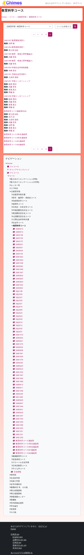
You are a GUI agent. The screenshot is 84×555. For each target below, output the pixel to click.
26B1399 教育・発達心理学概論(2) (18, 54)
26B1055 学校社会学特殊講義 (16, 67)
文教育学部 (22, 17)
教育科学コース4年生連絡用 (15, 137)
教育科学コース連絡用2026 (15, 111)
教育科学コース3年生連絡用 (15, 134)
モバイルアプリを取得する (22, 552)
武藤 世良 (12, 57)
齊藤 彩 (12, 92)
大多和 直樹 (13, 77)
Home (4, 17)
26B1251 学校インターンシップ (17, 81)
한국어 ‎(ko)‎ (17, 548)
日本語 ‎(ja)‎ (15, 534)
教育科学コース (35, 17)
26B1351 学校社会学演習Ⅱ (15, 74)
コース (12, 17)
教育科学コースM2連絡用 (14, 144)
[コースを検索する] (64, 26)
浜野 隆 (12, 43)
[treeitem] (42, 338)
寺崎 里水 (12, 70)
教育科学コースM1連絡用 (14, 141)
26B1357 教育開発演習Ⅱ (14, 40)
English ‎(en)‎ (18, 537)
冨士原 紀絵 (13, 50)
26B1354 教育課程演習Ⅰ (14, 47)
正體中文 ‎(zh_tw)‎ (19, 540)
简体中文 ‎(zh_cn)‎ (19, 545)
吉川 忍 (12, 117)
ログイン (77, 3)
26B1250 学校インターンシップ (17, 96)
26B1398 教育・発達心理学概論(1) (18, 60)
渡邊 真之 (12, 89)
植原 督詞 (12, 84)
